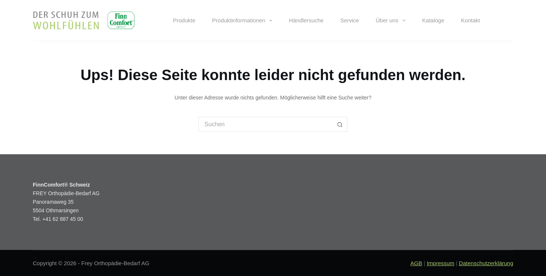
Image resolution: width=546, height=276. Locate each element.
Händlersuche (306, 20)
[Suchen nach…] (266, 124)
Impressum (440, 263)
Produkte (184, 20)
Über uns (392, 20)
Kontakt (470, 20)
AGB (416, 263)
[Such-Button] (340, 124)
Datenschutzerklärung (486, 263)
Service (349, 20)
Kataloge (433, 20)
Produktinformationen (244, 20)
